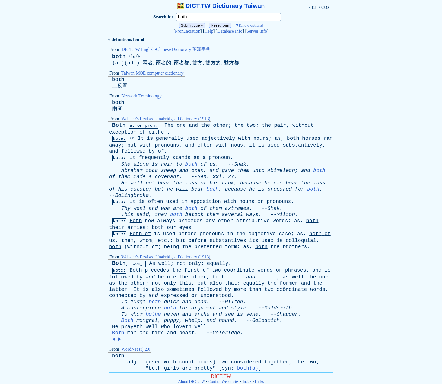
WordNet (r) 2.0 (135, 349)
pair (280, 125)
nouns (261, 138)
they (161, 214)
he (267, 183)
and (193, 125)
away (115, 145)
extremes (237, 208)
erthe (202, 314)
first (192, 270)
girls (171, 368)
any (210, 221)
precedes (190, 221)
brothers (295, 247)
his (214, 183)
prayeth (132, 327)
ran (328, 138)
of (143, 132)
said (142, 214)
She (125, 164)
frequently (154, 157)
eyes (185, 227)
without (303, 125)
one (181, 125)
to (179, 164)
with (244, 138)
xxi (217, 177)
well (164, 263)
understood (215, 295)
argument (203, 308)
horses (311, 138)
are (177, 208)
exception (122, 132)
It (141, 138)
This (127, 214)
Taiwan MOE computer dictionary (152, 73)
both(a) (247, 368)
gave (228, 170)
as (278, 138)
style (238, 308)
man (131, 333)
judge (138, 302)
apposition (206, 201)
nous (237, 145)
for (299, 189)
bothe (153, 314)
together (276, 362)
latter (118, 289)
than (255, 289)
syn (226, 368)
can (278, 183)
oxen (197, 170)
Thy (125, 208)
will (137, 183)
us (213, 164)
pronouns (167, 145)
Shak (240, 164)
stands (181, 157)
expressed (174, 295)
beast (187, 333)
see (229, 314)
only (195, 263)
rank (228, 183)
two (251, 125)
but (131, 145)
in (184, 201)
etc (162, 240)
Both (119, 125)
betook (194, 214)
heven (171, 314)
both (119, 56)
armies (136, 227)
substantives (228, 240)
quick (171, 302)
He (124, 183)
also (216, 283)
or (139, 125)
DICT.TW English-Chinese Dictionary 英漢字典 (165, 49)
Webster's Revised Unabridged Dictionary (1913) (165, 118)
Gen (201, 177)
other (220, 125)
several (232, 214)
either (158, 132)
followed (133, 151)
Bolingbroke (132, 195)
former (289, 283)
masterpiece (144, 308)
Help (208, 31)
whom (146, 240)
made (139, 177)
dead (201, 302)
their (116, 227)
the (205, 125)
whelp (192, 320)
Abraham (132, 170)
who (165, 327)
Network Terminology (141, 95)
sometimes (180, 289)
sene (252, 314)
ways (252, 214)
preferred (208, 247)
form (231, 247)
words (280, 221)
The (168, 125)
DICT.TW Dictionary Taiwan (221, 5)
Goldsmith (278, 308)
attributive (253, 221)
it (252, 145)
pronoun (219, 157)
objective (262, 234)
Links (259, 381)
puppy (171, 320)
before (187, 234)
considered (246, 362)
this (185, 283)
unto (258, 170)
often (205, 145)
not (150, 183)
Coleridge (226, 333)
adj (131, 362)
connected (122, 295)
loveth (182, 327)
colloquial (301, 240)
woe (165, 208)
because (251, 183)
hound (226, 320)
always (166, 221)
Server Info (257, 31)
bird (158, 333)
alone (141, 164)
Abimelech (281, 170)
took (152, 170)
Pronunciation (187, 31)
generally (169, 138)
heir (167, 164)
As (152, 263)
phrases (295, 270)
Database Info (229, 31)
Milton (286, 214)
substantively (302, 145)
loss (191, 183)
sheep (168, 170)
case (285, 234)
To (124, 302)
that (231, 283)
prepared (280, 189)
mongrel (147, 320)
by (152, 151)
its (253, 240)
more (240, 289)
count (187, 362)
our (171, 227)
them (243, 170)
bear (164, 183)
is (150, 138)
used (192, 138)
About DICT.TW (191, 381)
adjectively (218, 138)
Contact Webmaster (223, 381)
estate (140, 189)
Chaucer (287, 314)
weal (139, 208)
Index (246, 381)
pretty (204, 368)
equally (218, 263)
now (149, 221)
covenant (167, 177)
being (171, 247)
